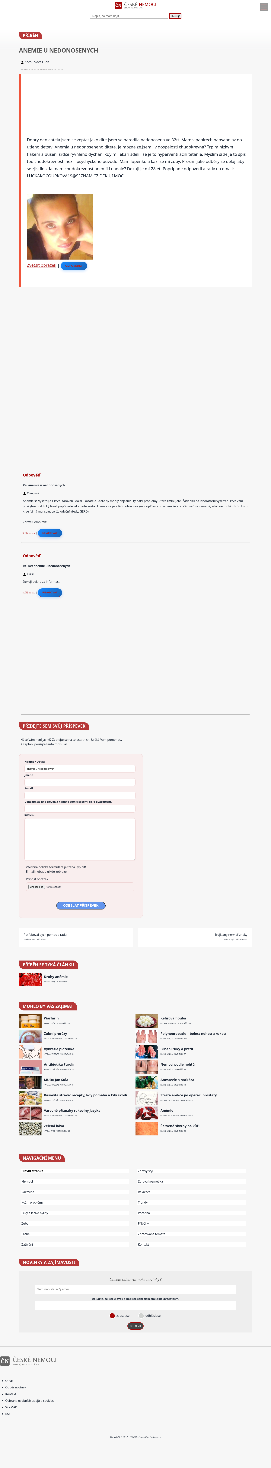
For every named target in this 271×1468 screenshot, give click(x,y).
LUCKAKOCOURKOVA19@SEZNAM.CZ (62, 175)
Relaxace (144, 1192)
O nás (9, 1381)
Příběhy (143, 1223)
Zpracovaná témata (151, 1234)
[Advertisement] (134, 100)
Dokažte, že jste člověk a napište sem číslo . (68, 801)
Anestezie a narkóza (177, 1080)
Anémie (166, 1110)
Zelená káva (54, 1126)
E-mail (28, 788)
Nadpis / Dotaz (34, 761)
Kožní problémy (32, 1202)
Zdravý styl (145, 1171)
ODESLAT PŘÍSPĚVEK (81, 905)
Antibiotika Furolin (59, 1064)
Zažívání (27, 1244)
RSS (8, 1414)
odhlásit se (153, 1316)
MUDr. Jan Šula (56, 1080)
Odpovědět (74, 265)
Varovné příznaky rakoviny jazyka (72, 1110)
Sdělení (29, 815)
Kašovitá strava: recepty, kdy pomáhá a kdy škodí (85, 1095)
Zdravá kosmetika (150, 1181)
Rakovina (27, 1192)
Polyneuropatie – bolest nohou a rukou (193, 1033)
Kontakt (143, 1244)
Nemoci (27, 1181)
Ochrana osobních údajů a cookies (29, 1401)
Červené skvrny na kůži (179, 1126)
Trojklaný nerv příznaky (231, 935)
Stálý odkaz (29, 533)
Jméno (28, 775)
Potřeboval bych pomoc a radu (45, 935)
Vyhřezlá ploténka (59, 1049)
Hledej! (175, 16)
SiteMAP (11, 1407)
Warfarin (51, 1018)
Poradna (144, 1213)
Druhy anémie (56, 977)
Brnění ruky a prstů (176, 1049)
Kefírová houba (173, 1018)
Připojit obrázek (37, 879)
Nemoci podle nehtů (177, 1064)
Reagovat (50, 533)
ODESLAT (135, 1326)
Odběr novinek (15, 1387)
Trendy (143, 1202)
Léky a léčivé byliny (34, 1213)
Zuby (24, 1223)
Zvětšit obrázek (41, 265)
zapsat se (122, 1316)
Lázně (25, 1234)
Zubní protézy (55, 1033)
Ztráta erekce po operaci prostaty (188, 1095)
